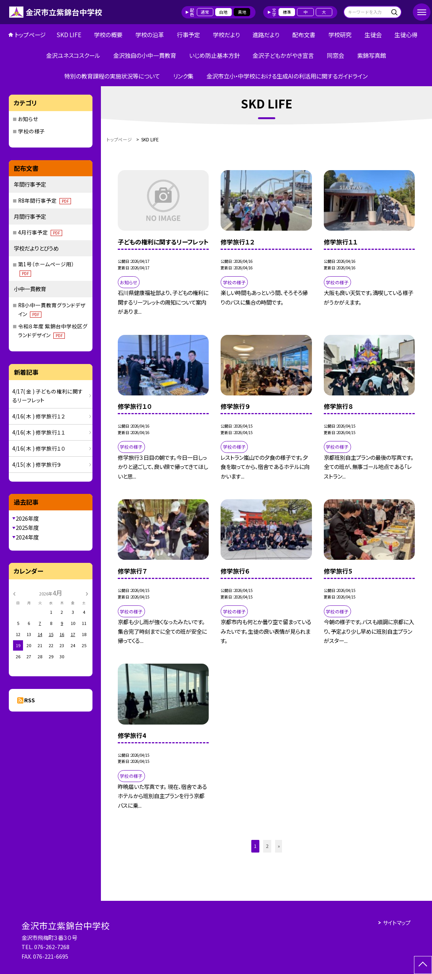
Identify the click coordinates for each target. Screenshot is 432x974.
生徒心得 (405, 34)
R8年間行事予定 (44, 200)
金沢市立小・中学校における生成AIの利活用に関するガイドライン (287, 76)
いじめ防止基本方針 (214, 55)
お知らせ (28, 119)
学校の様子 (31, 131)
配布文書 (303, 34)
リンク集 (183, 76)
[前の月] (14, 593)
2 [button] (267, 845)
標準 (287, 12)
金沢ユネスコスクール (73, 55)
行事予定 (188, 34)
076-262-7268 (51, 947)
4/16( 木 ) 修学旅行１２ (39, 416)
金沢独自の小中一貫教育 (144, 55)
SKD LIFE (68, 34)
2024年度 (27, 537)
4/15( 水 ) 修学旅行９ (36, 464)
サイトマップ (397, 922)
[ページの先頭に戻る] (423, 965)
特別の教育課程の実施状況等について (112, 76)
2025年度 (27, 527)
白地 (223, 12)
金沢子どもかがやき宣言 (283, 55)
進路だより (265, 34)
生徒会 (373, 34)
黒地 (242, 12)
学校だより (226, 34)
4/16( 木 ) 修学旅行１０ (39, 448)
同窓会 (335, 55)
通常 (205, 12)
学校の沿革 (149, 34)
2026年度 (27, 518)
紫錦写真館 (371, 55)
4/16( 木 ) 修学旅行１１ (39, 432)
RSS (29, 700)
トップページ (30, 34)
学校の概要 (108, 34)
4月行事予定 (40, 232)
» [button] (279, 845)
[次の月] (87, 593)
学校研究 (339, 34)
